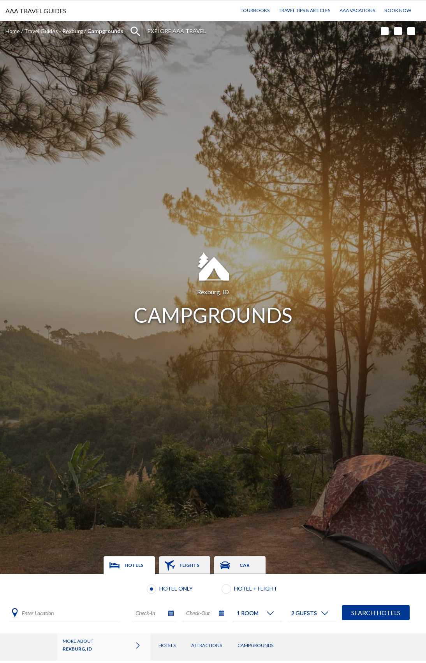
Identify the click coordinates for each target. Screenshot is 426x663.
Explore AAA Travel (177, 31)
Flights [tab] (189, 565)
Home (12, 31)
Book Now (397, 10)
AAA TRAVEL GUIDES (35, 10)
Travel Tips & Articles (304, 10)
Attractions (206, 645)
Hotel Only (176, 588)
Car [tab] (244, 565)
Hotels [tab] (134, 565)
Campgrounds (255, 645)
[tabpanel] (213, 603)
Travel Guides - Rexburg (53, 31)
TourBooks (255, 10)
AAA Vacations (357, 10)
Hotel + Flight (255, 588)
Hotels (167, 645)
